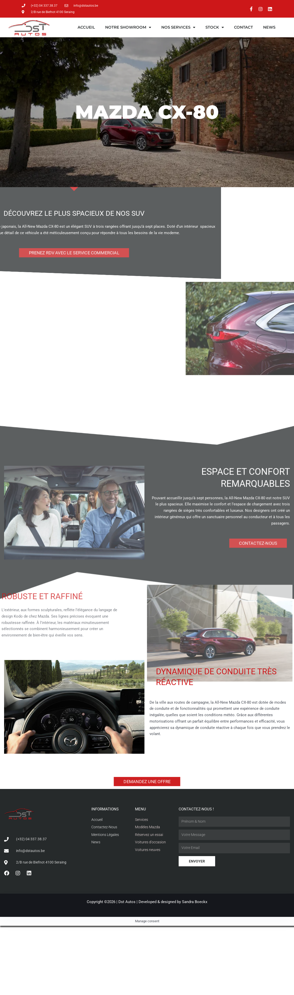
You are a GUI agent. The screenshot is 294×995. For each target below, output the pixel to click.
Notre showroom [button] (128, 27)
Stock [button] (214, 27)
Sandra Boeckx (194, 902)
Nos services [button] (178, 27)
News (269, 27)
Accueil (86, 27)
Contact (243, 27)
